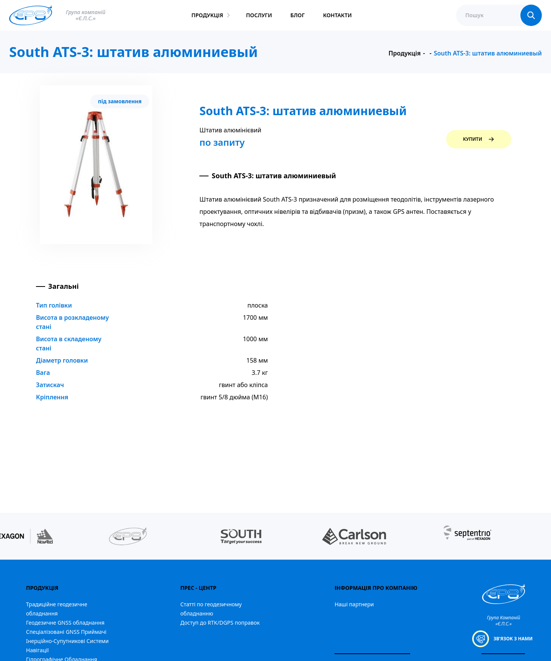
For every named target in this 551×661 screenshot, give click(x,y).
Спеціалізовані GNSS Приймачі (66, 631)
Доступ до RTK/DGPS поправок (219, 622)
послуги (259, 15)
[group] (128, 536)
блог (297, 15)
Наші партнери (354, 604)
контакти (337, 15)
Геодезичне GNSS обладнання (65, 622)
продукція (207, 15)
